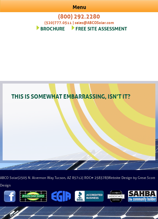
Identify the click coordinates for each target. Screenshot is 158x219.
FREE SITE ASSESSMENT (101, 28)
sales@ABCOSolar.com (94, 22)
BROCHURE (52, 28)
